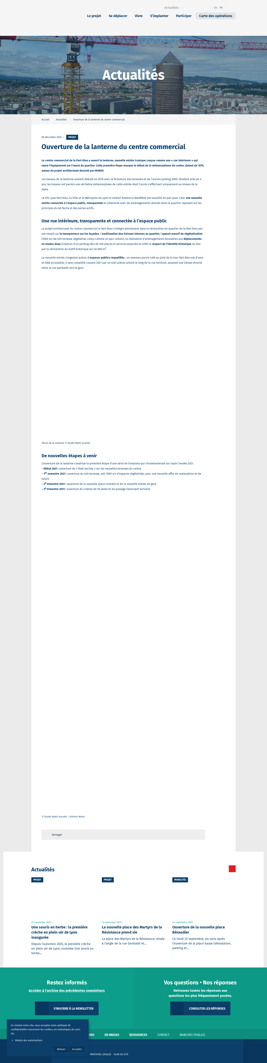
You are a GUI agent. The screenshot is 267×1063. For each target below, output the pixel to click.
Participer (184, 16)
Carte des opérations (215, 16)
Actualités (171, 8)
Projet (72, 137)
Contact (163, 1035)
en (215, 7)
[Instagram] (200, 7)
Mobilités (180, 879)
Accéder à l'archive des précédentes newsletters (67, 990)
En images (112, 1035)
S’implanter (159, 16)
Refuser (61, 1049)
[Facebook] (188, 7)
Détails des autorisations (26, 1040)
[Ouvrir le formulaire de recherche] (231, 7)
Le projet (94, 16)
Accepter (77, 1049)
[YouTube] (206, 7)
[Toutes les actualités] (218, 868)
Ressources (138, 1035)
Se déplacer (118, 16)
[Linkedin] (194, 7)
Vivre (139, 16)
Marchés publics (192, 1035)
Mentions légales (100, 1054)
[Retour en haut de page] (199, 835)
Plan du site (121, 1054)
